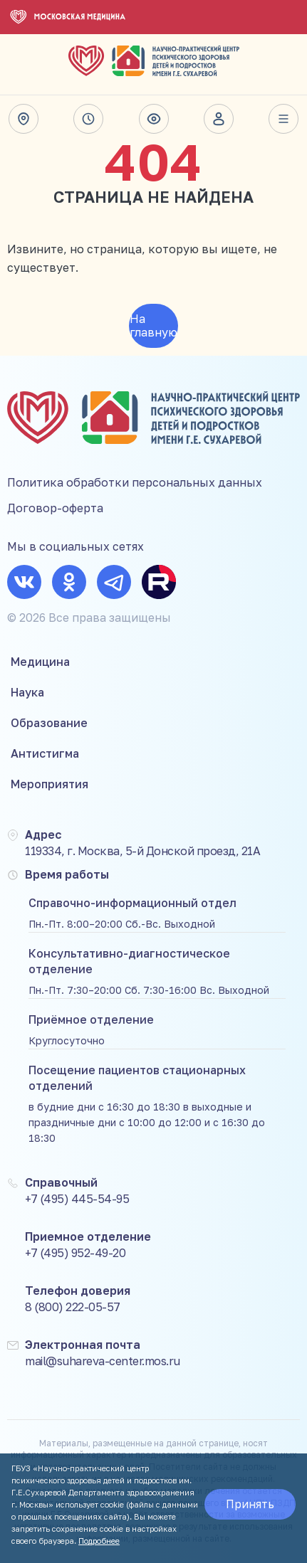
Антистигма (45, 753)
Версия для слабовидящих (154, 119)
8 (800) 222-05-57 (72, 1307)
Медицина (40, 661)
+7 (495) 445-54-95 (77, 1199)
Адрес (23, 119)
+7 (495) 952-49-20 (75, 1253)
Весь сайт (283, 119)
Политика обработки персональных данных (134, 482)
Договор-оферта (55, 508)
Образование (49, 722)
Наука (27, 692)
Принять (250, 1504)
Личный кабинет (219, 119)
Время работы (88, 119)
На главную (153, 325)
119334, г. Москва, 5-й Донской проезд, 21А (142, 851)
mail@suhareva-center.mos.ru (102, 1361)
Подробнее (99, 1540)
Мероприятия (49, 784)
